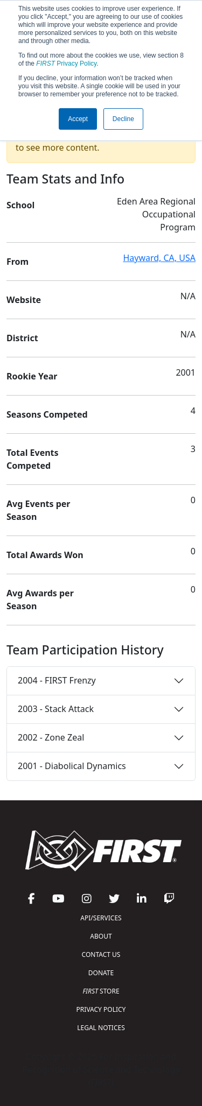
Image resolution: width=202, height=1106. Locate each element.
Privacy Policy (66, 63)
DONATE (101, 972)
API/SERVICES (100, 917)
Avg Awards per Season (40, 599)
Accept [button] (78, 119)
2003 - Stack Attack (56, 709)
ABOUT (101, 936)
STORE (100, 991)
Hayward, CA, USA (159, 258)
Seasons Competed (47, 414)
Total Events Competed (32, 459)
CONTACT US (101, 954)
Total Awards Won (44, 555)
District (22, 338)
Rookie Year (31, 376)
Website (23, 300)
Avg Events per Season (38, 510)
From (17, 261)
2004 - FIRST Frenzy (57, 680)
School (20, 205)
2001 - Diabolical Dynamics (72, 766)
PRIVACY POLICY (101, 1009)
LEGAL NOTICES (101, 1027)
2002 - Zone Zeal (51, 737)
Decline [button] (123, 119)
